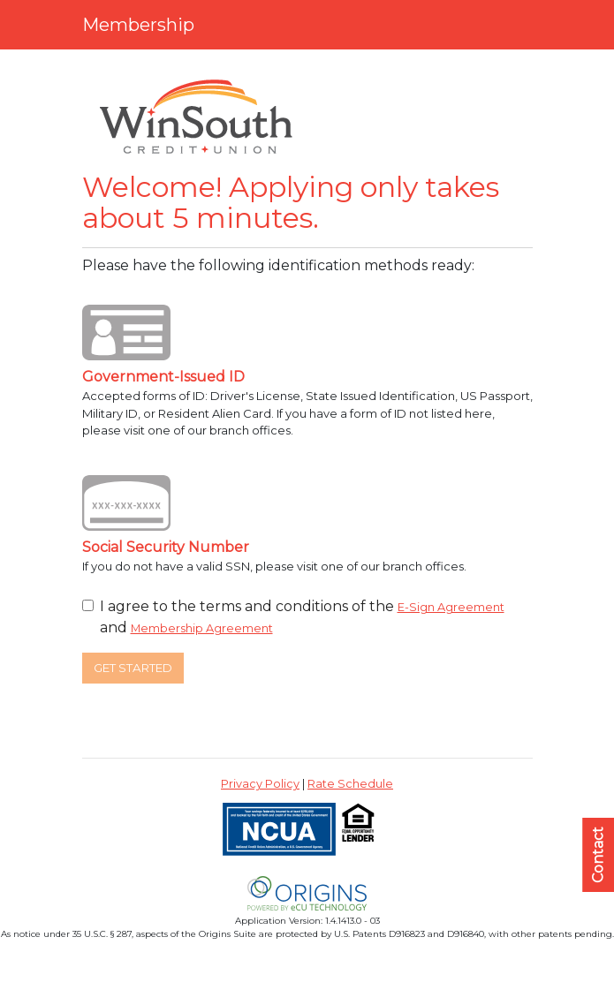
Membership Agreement (202, 628)
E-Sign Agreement (451, 607)
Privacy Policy (260, 783)
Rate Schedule (350, 783)
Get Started (133, 668)
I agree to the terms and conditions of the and (302, 617)
